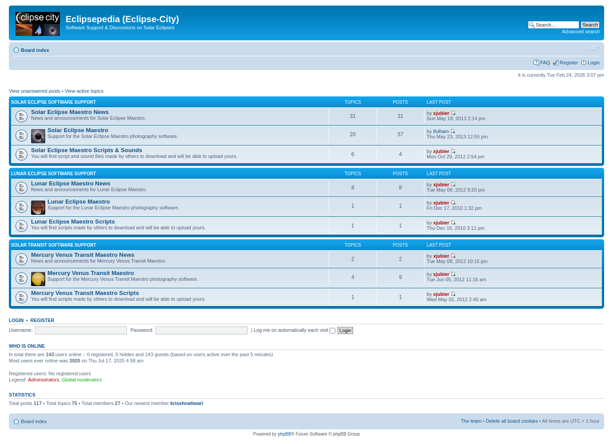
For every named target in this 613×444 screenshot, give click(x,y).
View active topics (84, 91)
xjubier (441, 113)
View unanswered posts (34, 91)
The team (471, 421)
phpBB (284, 434)
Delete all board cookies (512, 421)
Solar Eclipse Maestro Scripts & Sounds (86, 150)
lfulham (441, 131)
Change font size (593, 48)
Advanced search (581, 31)
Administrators (43, 379)
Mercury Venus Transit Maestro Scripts (85, 293)
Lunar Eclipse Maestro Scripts (73, 221)
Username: (21, 330)
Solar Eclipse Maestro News (70, 112)
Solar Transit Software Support (53, 245)
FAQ (545, 62)
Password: (141, 330)
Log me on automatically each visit (294, 330)
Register (569, 62)
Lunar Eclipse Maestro (78, 201)
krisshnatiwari (186, 403)
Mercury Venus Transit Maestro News (82, 254)
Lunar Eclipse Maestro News (70, 183)
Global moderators (82, 379)
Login (594, 62)
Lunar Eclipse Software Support (53, 173)
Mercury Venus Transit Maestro (90, 273)
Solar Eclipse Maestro (77, 130)
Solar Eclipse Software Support (53, 102)
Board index (35, 50)
